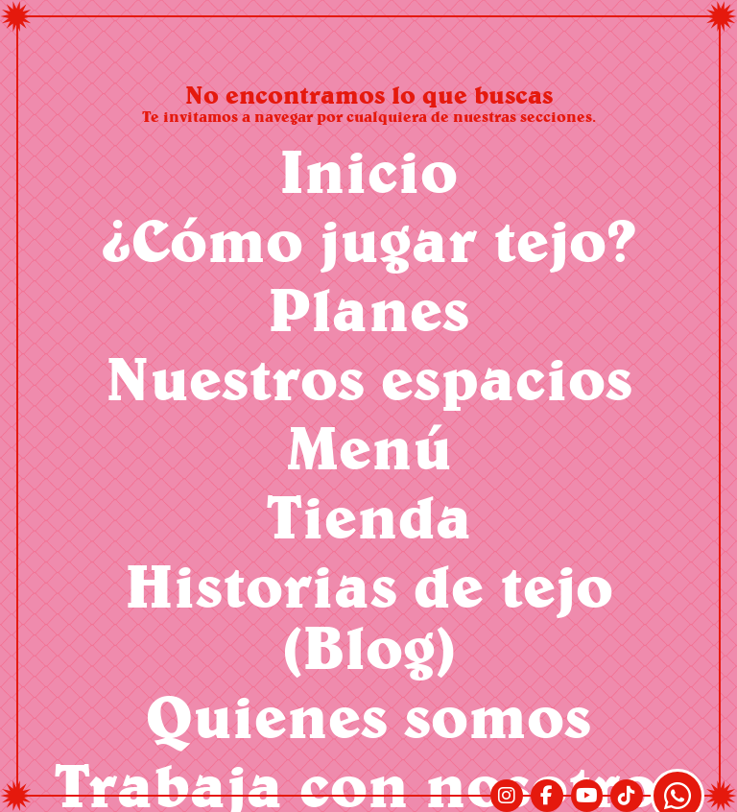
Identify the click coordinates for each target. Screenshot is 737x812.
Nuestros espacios (369, 378)
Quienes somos (368, 715)
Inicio (368, 170)
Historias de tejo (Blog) (369, 615)
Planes (368, 308)
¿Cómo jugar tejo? (369, 239)
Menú (369, 447)
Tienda (369, 516)
